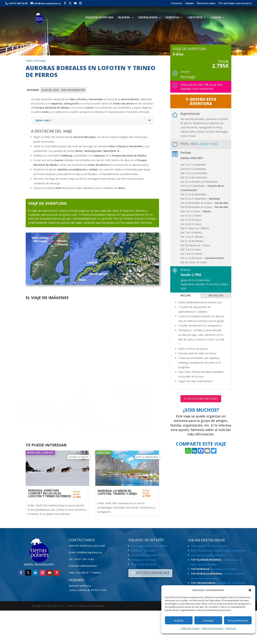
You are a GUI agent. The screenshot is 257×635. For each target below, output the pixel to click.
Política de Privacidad (143, 550)
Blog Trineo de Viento (143, 564)
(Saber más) (209, 144)
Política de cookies (190, 628)
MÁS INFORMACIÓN (73, 90)
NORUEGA (172, 17)
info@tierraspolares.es (89, 552)
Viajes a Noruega (36, 60)
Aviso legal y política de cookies (149, 545)
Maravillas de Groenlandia (230, 582)
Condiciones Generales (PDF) (148, 555)
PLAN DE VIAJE (50, 90)
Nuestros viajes (206, 3)
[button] (250, 590)
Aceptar (179, 620)
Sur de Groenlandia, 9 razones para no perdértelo (218, 550)
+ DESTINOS (194, 17)
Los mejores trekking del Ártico (208, 555)
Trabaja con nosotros (143, 559)
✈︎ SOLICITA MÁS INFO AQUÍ (201, 398)
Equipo (190, 3)
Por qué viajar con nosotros (235, 3)
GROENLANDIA (148, 17)
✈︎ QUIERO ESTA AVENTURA (200, 101)
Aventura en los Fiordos (224, 568)
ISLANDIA (124, 17)
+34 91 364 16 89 (84, 559)
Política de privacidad (212, 628)
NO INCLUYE (216, 295)
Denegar (208, 620)
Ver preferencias (238, 620)
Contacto (176, 3)
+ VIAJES (215, 17)
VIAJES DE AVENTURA (99, 17)
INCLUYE (185, 295)
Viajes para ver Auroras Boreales (209, 545)
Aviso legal (230, 628)
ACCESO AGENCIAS (152, 572)
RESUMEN (33, 90)
